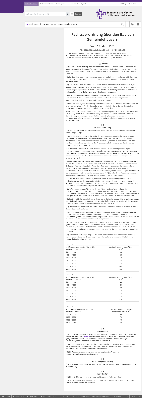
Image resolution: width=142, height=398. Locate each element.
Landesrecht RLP (48, 396)
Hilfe (126, 396)
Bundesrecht (19, 396)
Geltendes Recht (31, 4)
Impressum (85, 396)
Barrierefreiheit (117, 396)
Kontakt (66, 396)
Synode (84, 4)
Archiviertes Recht (46, 4)
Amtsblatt (74, 4)
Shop (123, 4)
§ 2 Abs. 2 (86, 336)
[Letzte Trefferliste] (72, 14)
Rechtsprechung (62, 4)
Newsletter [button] (75, 396)
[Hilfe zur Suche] (67, 14)
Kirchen (6, 396)
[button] (139, 4)
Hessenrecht (33, 396)
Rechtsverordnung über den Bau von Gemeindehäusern (51, 24)
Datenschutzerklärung (100, 396)
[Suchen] (78, 14)
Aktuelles (132, 4)
